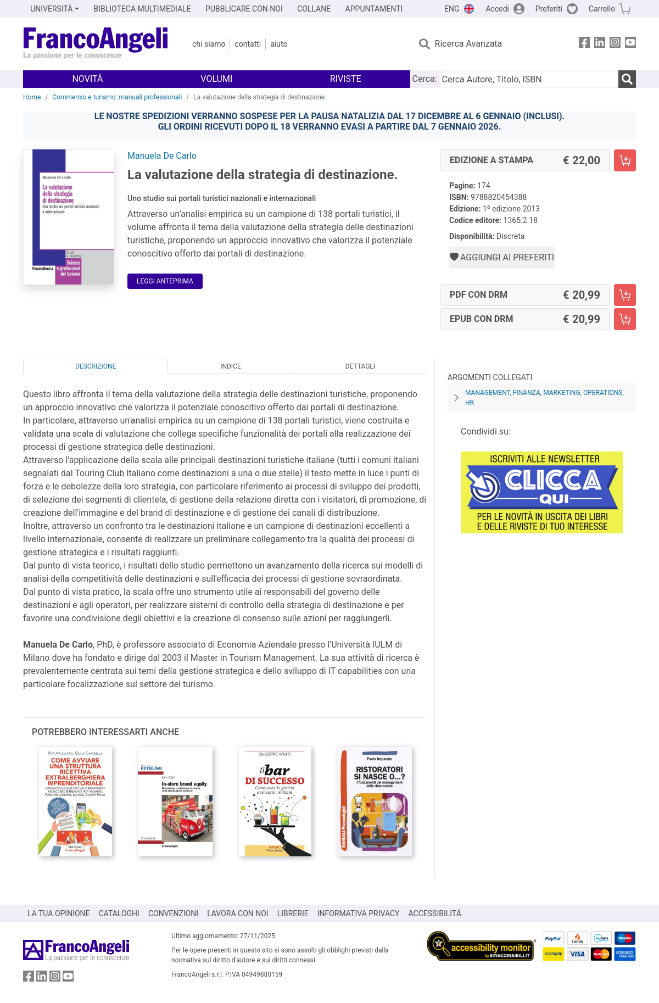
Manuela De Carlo (162, 156)
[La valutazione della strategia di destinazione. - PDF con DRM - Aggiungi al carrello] (625, 295)
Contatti (247, 44)
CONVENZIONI (173, 913)
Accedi (497, 8)
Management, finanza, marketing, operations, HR (544, 397)
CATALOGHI (119, 913)
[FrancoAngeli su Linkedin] (599, 44)
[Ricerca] (627, 79)
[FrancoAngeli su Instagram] (615, 44)
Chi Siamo (208, 44)
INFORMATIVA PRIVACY (358, 913)
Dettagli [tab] (360, 366)
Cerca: (424, 79)
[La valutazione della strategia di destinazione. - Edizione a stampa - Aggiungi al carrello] (625, 160)
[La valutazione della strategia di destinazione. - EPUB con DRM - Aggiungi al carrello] (625, 319)
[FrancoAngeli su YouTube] (630, 44)
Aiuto (278, 44)
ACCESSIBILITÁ (435, 913)
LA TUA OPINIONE (58, 913)
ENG (451, 8)
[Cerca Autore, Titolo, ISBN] (528, 79)
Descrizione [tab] (95, 366)
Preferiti (548, 8)
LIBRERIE (293, 913)
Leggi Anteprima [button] (165, 281)
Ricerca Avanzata (468, 43)
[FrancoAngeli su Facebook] (584, 44)
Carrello (602, 8)
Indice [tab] (230, 366)
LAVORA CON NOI (238, 913)
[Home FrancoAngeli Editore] (96, 43)
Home (32, 97)
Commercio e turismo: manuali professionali (117, 97)
